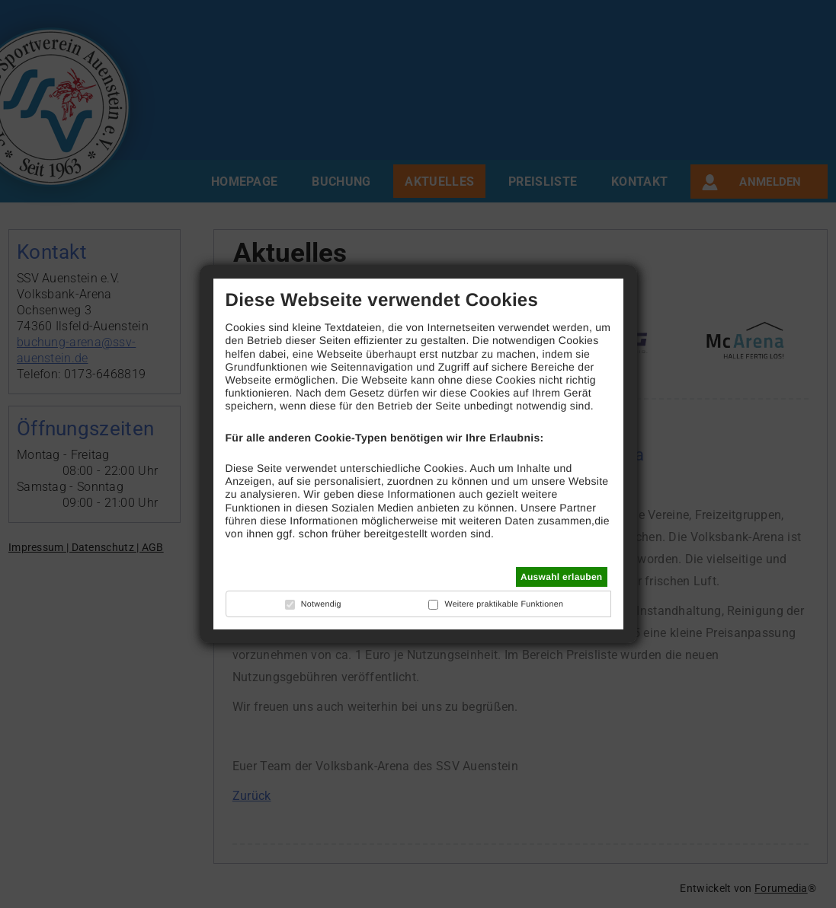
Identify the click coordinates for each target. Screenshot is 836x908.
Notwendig (321, 604)
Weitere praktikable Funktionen (503, 604)
